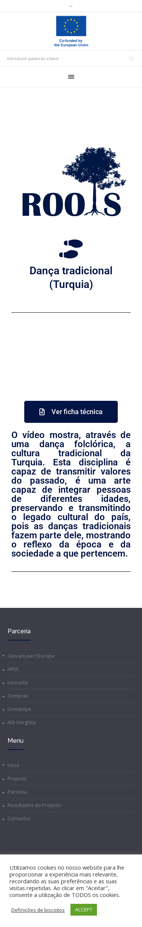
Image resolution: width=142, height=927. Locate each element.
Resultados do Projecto (34, 805)
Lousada (18, 682)
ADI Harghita (22, 722)
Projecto (17, 778)
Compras (18, 695)
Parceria (17, 791)
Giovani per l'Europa (31, 655)
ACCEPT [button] (83, 909)
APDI (13, 669)
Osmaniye (19, 709)
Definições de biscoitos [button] (38, 909)
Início (13, 765)
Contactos (19, 818)
